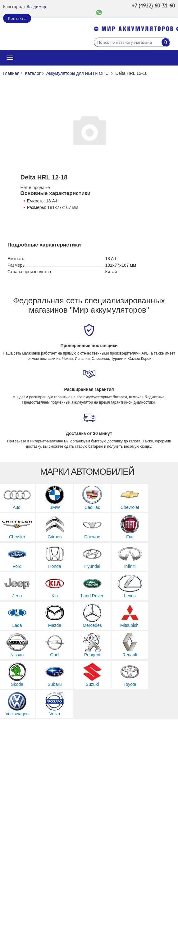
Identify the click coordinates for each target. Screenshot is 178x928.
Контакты (17, 18)
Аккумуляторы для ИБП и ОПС (77, 73)
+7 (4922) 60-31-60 (153, 5)
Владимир (36, 6)
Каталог (33, 73)
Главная (11, 73)
